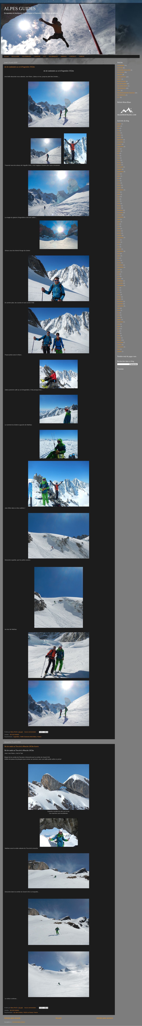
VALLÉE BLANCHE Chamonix (126, 93)
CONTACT (72, 56)
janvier (119, 124)
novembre (120, 142)
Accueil (6, 56)
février (119, 135)
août (118, 149)
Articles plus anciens (105, 1018)
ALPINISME (120, 65)
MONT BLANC (121, 81)
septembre (120, 146)
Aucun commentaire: (30, 732)
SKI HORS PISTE (122, 86)
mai (118, 130)
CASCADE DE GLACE (123, 70)
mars (118, 133)
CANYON (37, 56)
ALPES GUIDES (20, 8)
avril (118, 158)
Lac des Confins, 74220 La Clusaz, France (25, 1012)
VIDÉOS (81, 56)
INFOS (119, 79)
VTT (44, 56)
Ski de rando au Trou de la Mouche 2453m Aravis (21, 746)
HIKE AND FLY (121, 77)
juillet (118, 126)
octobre (119, 144)
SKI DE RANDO (14, 734)
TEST (119, 90)
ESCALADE (15, 56)
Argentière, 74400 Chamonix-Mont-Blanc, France (27, 736)
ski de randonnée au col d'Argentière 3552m (19, 67)
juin (118, 128)
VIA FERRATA (26, 56)
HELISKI (119, 74)
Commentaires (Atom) (18, 1022)
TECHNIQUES (53, 56)
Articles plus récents (12, 1018)
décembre (120, 139)
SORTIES (63, 56)
